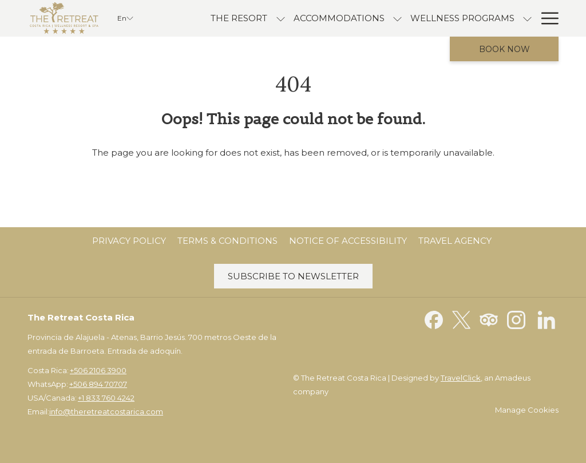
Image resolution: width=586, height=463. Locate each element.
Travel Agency (455, 240)
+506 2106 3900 (98, 370)
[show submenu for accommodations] (397, 18)
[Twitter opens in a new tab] (461, 319)
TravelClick (461, 377)
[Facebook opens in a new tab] (434, 319)
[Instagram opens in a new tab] (516, 319)
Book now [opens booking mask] (504, 49)
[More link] (546, 18)
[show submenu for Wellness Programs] (527, 18)
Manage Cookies (527, 409)
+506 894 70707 (98, 384)
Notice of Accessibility (348, 240)
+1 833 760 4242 (106, 397)
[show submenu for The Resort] (280, 18)
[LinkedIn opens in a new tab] (546, 319)
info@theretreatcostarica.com (106, 411)
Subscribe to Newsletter (293, 276)
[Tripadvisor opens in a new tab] (489, 319)
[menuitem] (239, 18)
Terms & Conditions (227, 240)
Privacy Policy (129, 240)
